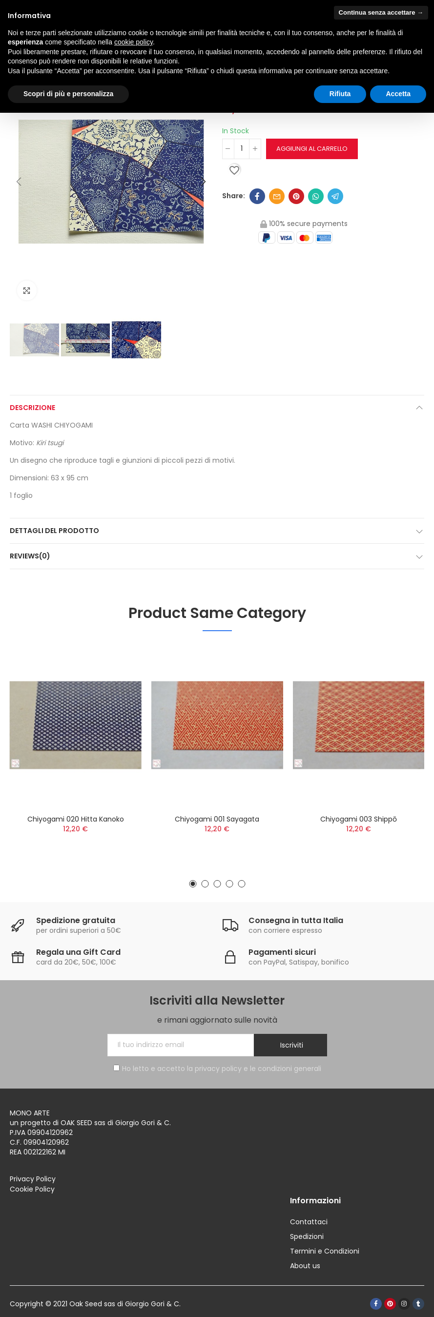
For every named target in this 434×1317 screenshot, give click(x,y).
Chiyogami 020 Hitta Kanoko (75, 819)
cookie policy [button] (133, 42)
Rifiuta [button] (340, 94)
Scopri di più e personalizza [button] (68, 94)
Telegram (335, 196)
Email (276, 196)
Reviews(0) (30, 556)
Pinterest (296, 196)
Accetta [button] (398, 94)
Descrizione (32, 407)
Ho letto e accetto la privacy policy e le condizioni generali (217, 1068)
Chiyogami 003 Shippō (358, 819)
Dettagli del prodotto (54, 530)
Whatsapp (315, 196)
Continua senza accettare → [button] (381, 12)
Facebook (257, 196)
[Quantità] (241, 149)
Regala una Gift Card (78, 952)
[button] (19, 182)
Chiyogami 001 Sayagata (217, 819)
